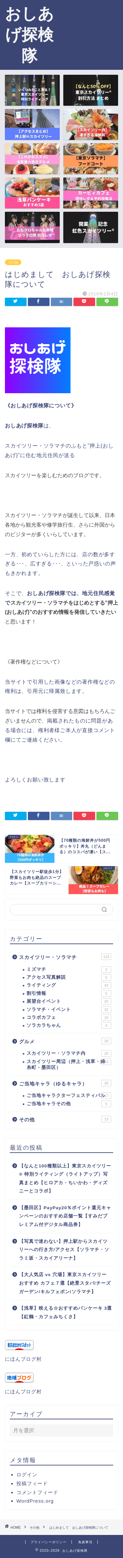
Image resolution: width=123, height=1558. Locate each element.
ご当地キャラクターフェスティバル (69, 1095)
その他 (13, 262)
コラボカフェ (69, 1017)
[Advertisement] (91, 31)
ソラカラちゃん (69, 1025)
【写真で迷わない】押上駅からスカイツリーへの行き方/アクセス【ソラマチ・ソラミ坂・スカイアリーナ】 (64, 1250)
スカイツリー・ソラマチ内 (69, 1053)
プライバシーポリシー (49, 1542)
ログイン (26, 1474)
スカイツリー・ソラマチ (65, 956)
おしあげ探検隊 (29, 34)
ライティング (69, 985)
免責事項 (85, 1542)
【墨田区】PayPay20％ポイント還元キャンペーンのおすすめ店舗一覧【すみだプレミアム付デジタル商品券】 (65, 1216)
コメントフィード (37, 1492)
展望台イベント (69, 1001)
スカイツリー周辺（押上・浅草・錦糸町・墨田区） (69, 1064)
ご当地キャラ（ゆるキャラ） (65, 1083)
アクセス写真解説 (69, 977)
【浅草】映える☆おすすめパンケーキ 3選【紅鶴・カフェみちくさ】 (65, 1312)
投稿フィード (32, 1483)
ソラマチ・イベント (69, 1009)
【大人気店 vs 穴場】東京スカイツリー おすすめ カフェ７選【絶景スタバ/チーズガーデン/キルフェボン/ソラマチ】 (65, 1283)
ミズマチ (69, 969)
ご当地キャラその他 (69, 1104)
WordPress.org (35, 1501)
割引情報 (69, 993)
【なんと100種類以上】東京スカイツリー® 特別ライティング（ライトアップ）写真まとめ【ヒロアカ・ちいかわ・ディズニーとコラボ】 (65, 1178)
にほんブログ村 (23, 1359)
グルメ (65, 1041)
